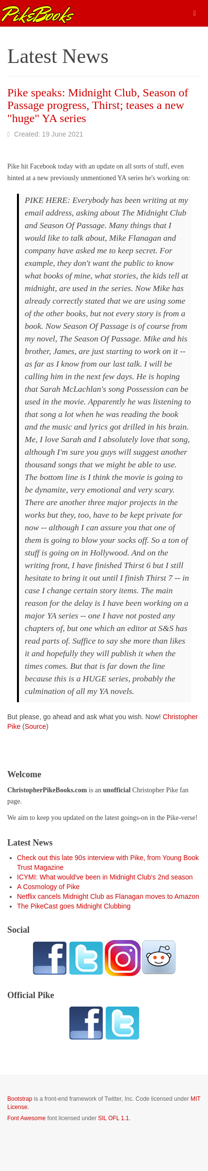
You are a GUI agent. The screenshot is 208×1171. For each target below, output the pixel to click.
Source (35, 726)
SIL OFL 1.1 (113, 1118)
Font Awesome (26, 1118)
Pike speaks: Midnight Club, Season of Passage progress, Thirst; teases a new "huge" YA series (97, 105)
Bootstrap (19, 1098)
